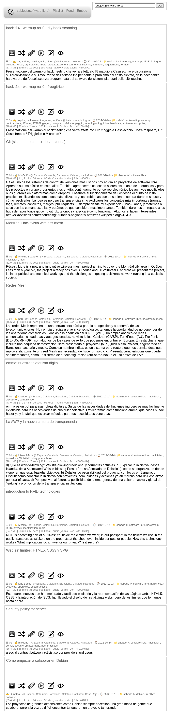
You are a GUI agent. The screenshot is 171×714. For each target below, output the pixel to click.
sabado (117, 318)
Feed (70, 10)
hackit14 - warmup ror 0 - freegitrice (35, 87)
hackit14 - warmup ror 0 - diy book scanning (41, 28)
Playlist (58, 10)
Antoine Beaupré (28, 256)
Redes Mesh (16, 285)
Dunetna (15, 694)
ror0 (109, 61)
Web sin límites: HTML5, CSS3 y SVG (37, 550)
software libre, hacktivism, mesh (143, 318)
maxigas (23, 642)
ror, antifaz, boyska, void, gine (34, 61)
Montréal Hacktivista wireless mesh (34, 223)
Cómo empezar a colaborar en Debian (37, 661)
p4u (20, 318)
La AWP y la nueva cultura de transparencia (41, 422)
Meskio (22, 396)
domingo (121, 396)
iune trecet (24, 583)
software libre (138, 175)
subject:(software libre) (33, 10)
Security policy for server (26, 609)
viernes (122, 175)
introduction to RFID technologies (33, 491)
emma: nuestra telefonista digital (32, 363)
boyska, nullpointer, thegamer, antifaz (38, 120)
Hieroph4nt (24, 455)
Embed (82, 10)
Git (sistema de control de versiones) (35, 142)
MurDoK (23, 175)
